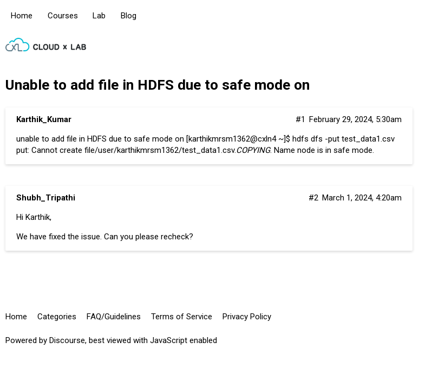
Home (21, 16)
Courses (63, 16)
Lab (99, 16)
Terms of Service (181, 316)
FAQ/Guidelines (114, 316)
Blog (128, 16)
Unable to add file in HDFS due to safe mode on (157, 85)
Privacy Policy (246, 316)
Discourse (67, 340)
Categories (56, 316)
